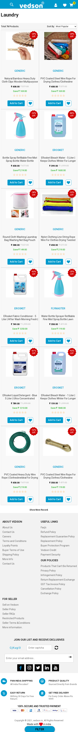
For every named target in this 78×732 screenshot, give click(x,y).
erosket (58, 150)
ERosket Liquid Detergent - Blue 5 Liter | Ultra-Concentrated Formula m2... (20, 398)
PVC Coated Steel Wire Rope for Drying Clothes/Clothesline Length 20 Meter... (58, 81)
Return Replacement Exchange (58, 579)
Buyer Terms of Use (13, 550)
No (66, 26)
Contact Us (8, 532)
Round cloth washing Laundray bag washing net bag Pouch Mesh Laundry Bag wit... (20, 240)
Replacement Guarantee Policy (58, 536)
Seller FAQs (8, 613)
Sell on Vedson (10, 604)
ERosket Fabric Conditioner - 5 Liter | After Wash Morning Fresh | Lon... (20, 319)
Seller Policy (9, 609)
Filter (39, 729)
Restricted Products (13, 618)
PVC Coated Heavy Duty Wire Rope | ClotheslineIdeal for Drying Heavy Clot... (20, 477)
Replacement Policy (52, 541)
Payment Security (50, 554)
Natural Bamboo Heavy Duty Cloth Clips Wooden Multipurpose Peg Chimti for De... (20, 81)
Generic (19, 70)
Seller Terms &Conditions (16, 622)
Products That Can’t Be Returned (59, 566)
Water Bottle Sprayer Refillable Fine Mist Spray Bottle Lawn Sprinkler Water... (58, 319)
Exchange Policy (49, 593)
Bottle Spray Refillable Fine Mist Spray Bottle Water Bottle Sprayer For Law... (20, 160)
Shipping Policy (10, 554)
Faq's (43, 527)
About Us (7, 527)
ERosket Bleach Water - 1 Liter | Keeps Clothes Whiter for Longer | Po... (58, 398)
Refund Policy (48, 532)
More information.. (12, 627)
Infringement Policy (51, 575)
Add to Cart (16, 103)
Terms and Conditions (14, 541)
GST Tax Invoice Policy (53, 584)
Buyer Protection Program (55, 545)
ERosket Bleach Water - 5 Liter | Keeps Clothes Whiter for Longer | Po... (58, 160)
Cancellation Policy (51, 588)
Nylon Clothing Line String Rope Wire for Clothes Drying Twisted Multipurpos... (58, 240)
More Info (7, 559)
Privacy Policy (48, 570)
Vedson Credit (48, 550)
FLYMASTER (58, 308)
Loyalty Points (10, 545)
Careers (6, 536)
